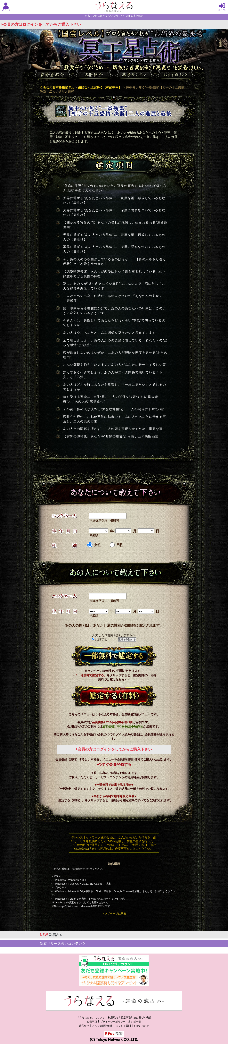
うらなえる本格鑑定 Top (57, 87)
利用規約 (113, 1017)
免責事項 (92, 1021)
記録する (100, 639)
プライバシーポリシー (113, 1021)
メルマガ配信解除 (102, 1025)
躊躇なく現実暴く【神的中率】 (100, 87)
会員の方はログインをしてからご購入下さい (41, 24)
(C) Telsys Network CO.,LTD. (114, 1039)
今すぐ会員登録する (114, 764)
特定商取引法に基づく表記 (136, 1017)
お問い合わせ (141, 1025)
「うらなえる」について (91, 1017)
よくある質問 (123, 1025)
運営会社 (84, 1025)
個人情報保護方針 (84, 848)
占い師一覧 (134, 1021)
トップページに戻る (114, 913)
